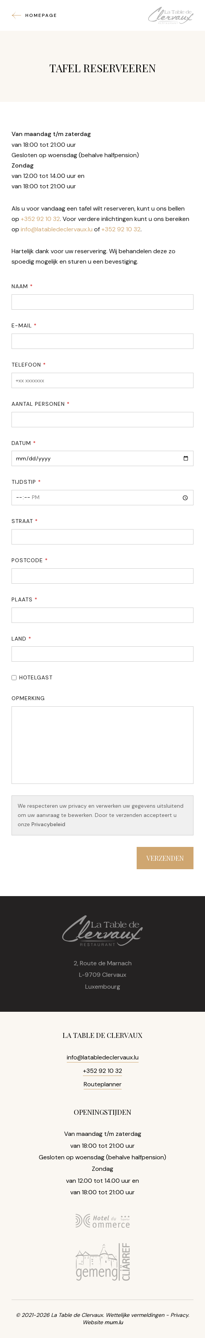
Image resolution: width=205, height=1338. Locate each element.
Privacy (179, 1314)
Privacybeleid (48, 824)
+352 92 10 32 (40, 219)
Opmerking (28, 698)
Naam (20, 286)
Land (19, 638)
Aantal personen (38, 403)
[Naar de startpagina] (170, 15)
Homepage (41, 15)
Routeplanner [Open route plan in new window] (103, 1084)
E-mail (22, 325)
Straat (22, 521)
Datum (21, 443)
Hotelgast (36, 677)
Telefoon (26, 364)
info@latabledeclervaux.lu (57, 229)
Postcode (27, 560)
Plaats (22, 599)
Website (93, 1322)
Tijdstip (24, 481)
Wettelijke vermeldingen (135, 1314)
